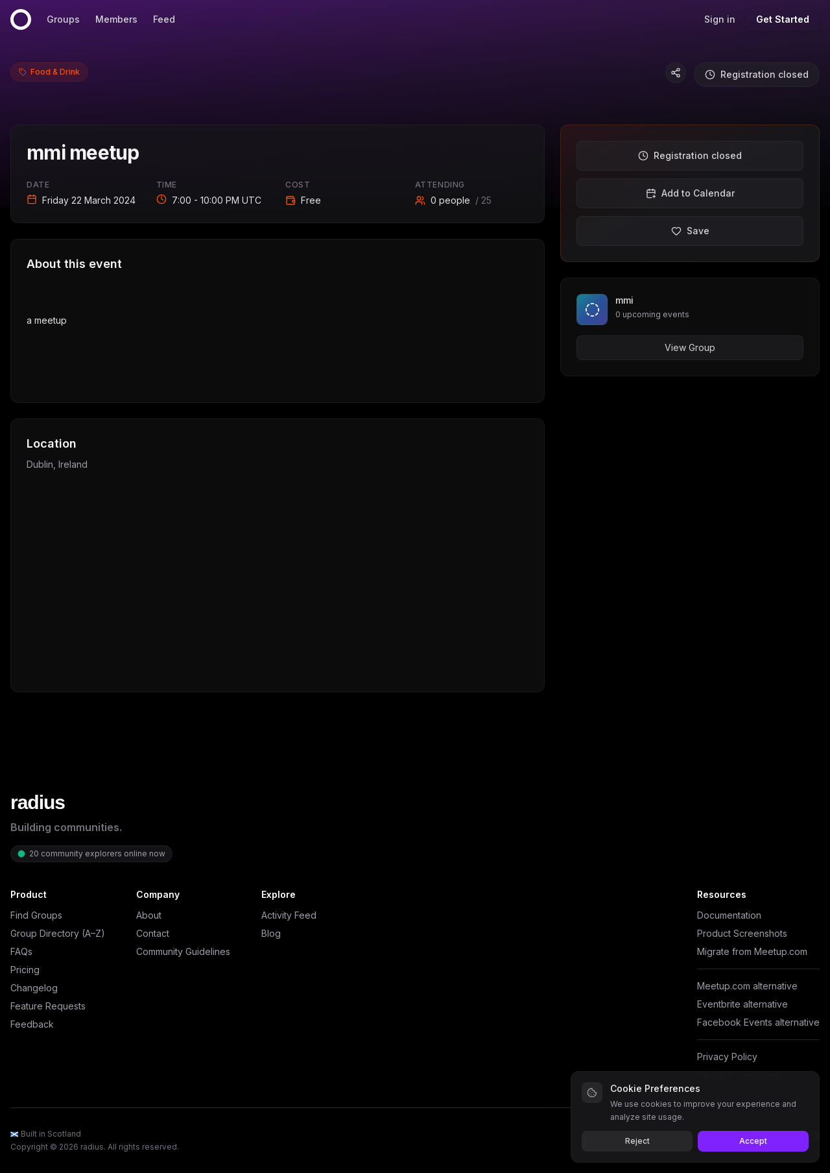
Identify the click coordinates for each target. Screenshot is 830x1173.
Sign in (719, 19)
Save (690, 230)
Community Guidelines (183, 951)
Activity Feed (288, 915)
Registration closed (757, 74)
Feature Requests (48, 1005)
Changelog (34, 987)
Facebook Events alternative (758, 1022)
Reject (637, 1141)
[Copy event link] (675, 72)
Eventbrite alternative (742, 1004)
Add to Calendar (690, 193)
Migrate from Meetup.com (752, 951)
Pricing (25, 969)
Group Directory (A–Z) (57, 933)
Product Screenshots (742, 933)
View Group (690, 347)
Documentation (729, 915)
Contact (152, 933)
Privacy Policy (727, 1056)
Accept (753, 1141)
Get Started (782, 19)
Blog (271, 933)
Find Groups (36, 915)
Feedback (32, 1024)
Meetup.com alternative (747, 985)
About (148, 915)
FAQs (21, 951)
